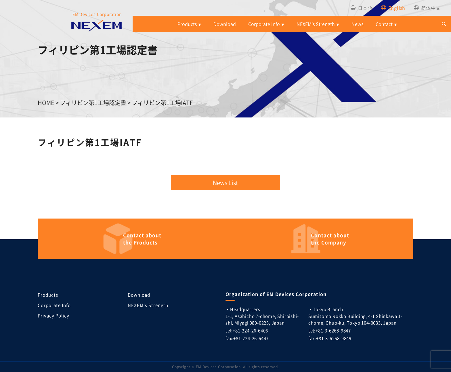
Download (224, 24)
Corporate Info (264, 24)
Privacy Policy (53, 315)
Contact (384, 24)
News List (225, 183)
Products (187, 24)
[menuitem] (361, 7)
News (357, 24)
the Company (331, 239)
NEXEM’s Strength (316, 24)
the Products (143, 239)
